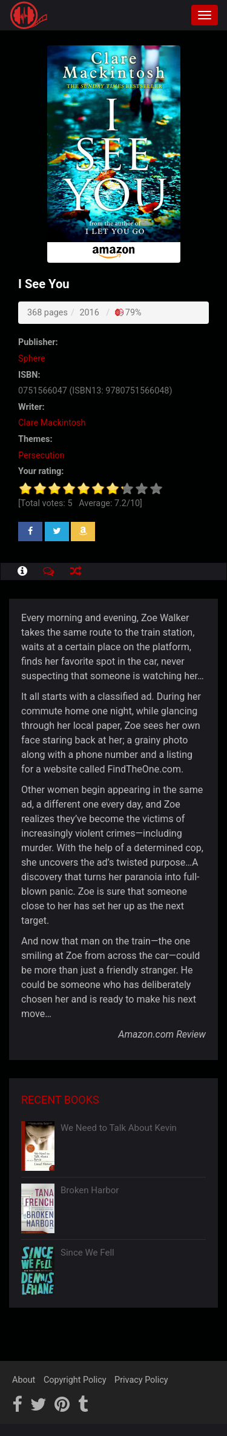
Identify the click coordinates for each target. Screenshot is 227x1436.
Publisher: (38, 342)
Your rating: (41, 471)
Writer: (31, 407)
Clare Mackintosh (51, 423)
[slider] (90, 488)
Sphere (31, 359)
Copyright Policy (75, 1380)
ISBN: (29, 375)
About (23, 1380)
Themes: (35, 439)
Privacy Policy (141, 1380)
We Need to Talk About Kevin (119, 1127)
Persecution (41, 455)
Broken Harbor (90, 1190)
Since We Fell (87, 1252)
